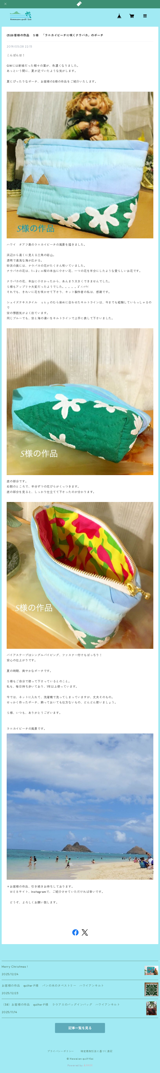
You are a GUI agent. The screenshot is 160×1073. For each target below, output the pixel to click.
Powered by (80, 1065)
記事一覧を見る (80, 1028)
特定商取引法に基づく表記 (97, 1051)
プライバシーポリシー (60, 1051)
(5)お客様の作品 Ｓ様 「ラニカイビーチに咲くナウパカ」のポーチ (55, 35)
